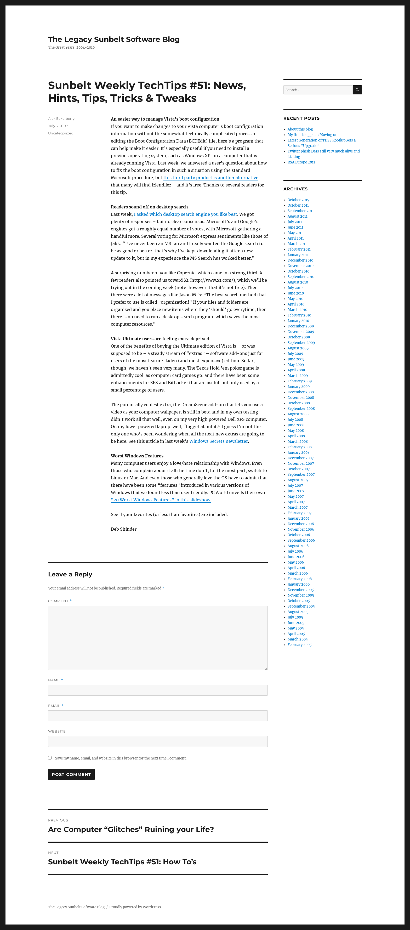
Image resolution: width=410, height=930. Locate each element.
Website (57, 731)
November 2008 (301, 397)
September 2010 (301, 277)
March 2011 (297, 244)
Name (55, 680)
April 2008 (296, 436)
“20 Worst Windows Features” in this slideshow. (161, 499)
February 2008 (300, 447)
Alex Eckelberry (61, 118)
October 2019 (299, 200)
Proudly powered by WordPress (135, 907)
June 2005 (296, 623)
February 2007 (300, 513)
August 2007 (298, 480)
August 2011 (298, 216)
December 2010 (300, 260)
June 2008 (296, 425)
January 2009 (299, 386)
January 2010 (298, 321)
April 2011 (296, 238)
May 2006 (296, 562)
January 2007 (299, 518)
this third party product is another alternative (210, 177)
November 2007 (301, 463)
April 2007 (296, 502)
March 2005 (298, 639)
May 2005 (296, 628)
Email (56, 706)
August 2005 (298, 612)
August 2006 (298, 546)
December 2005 (301, 590)
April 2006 (296, 568)
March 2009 (298, 375)
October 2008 (299, 403)
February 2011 (299, 249)
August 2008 (298, 414)
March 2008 (298, 441)
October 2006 (299, 535)
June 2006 (296, 557)
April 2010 (296, 304)
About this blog (300, 129)
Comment (60, 601)
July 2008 (295, 419)
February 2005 (300, 645)
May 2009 (296, 364)
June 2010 (296, 293)
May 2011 (295, 233)
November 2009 (301, 332)
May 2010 (295, 299)
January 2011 (298, 255)
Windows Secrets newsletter (218, 441)
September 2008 (301, 408)
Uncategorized (60, 133)
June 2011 (295, 227)
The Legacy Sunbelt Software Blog (114, 39)
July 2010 (295, 288)
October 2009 (299, 337)
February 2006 (300, 579)
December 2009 (301, 326)
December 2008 (301, 392)
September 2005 (301, 606)
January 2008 (299, 452)
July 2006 (295, 551)
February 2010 (299, 315)
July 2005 (295, 617)
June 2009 (296, 359)
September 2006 (301, 540)
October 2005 (299, 601)
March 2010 (297, 310)
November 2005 (301, 595)
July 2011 (295, 222)
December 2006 (301, 524)
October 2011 (298, 205)
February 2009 (300, 381)
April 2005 (296, 634)
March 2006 (298, 573)
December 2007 (301, 458)
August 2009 (298, 348)
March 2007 (298, 507)
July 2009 (295, 353)
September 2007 (301, 474)
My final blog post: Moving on (313, 135)
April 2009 (296, 370)
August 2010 (298, 282)
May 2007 (296, 496)
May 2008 (296, 430)
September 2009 (301, 343)
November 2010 (301, 266)
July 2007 (295, 485)
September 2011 (301, 211)
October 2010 (298, 271)
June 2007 (296, 491)
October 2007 (299, 469)
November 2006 (301, 529)
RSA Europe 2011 (301, 162)
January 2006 (299, 584)
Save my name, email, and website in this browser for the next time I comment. (120, 758)
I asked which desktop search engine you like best (185, 214)
